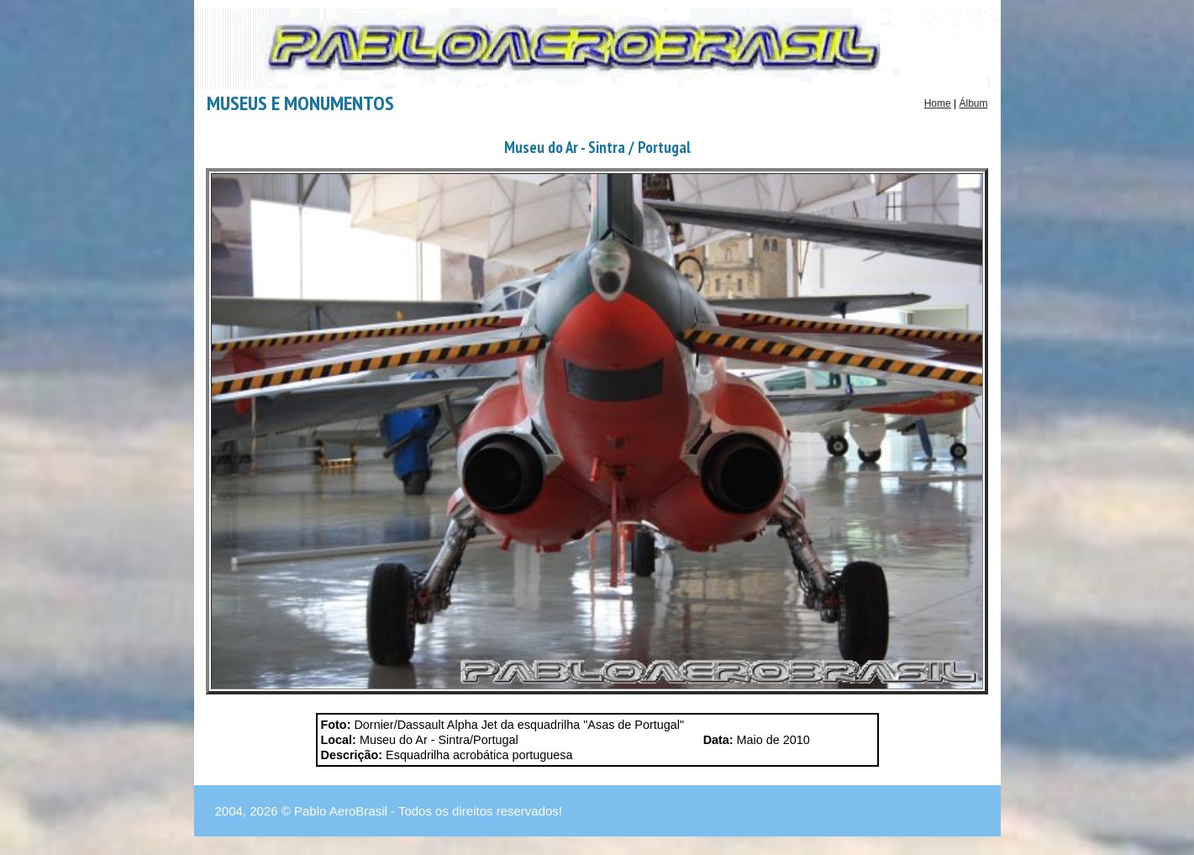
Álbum (973, 103)
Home (937, 103)
